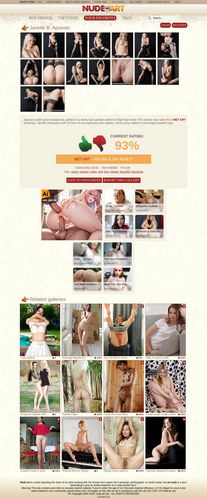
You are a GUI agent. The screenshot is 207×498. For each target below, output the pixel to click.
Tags (127, 18)
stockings (137, 171)
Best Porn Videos (78, 2)
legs (106, 171)
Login (165, 25)
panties (84, 171)
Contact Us (103, 496)
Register (179, 25)
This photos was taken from (162, 119)
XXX (39, 2)
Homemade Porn (158, 2)
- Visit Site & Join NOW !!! (104, 159)
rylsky (93, 171)
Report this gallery (121, 180)
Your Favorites (100, 18)
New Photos (40, 18)
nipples (114, 171)
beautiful (125, 171)
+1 (85, 143)
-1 (100, 143)
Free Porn (54, 2)
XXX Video (118, 2)
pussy (75, 171)
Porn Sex (100, 2)
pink (100, 171)
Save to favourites (84, 180)
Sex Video (136, 2)
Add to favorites (58, 306)
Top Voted (68, 18)
